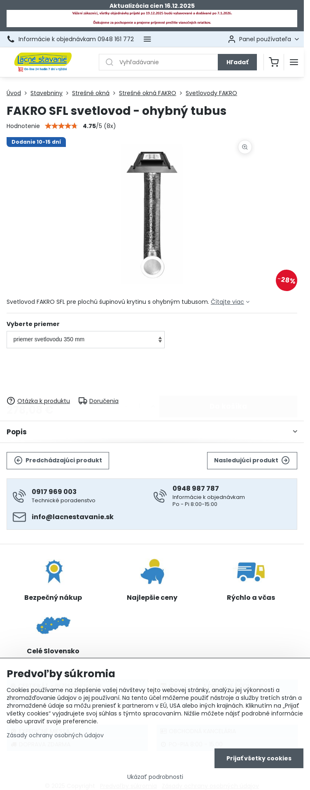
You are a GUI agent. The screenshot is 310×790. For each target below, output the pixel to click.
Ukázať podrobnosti (155, 779)
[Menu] (294, 62)
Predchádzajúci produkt (58, 460)
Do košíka (228, 373)
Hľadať (237, 62)
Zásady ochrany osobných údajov (55, 737)
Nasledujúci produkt (252, 460)
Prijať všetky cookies (258, 760)
